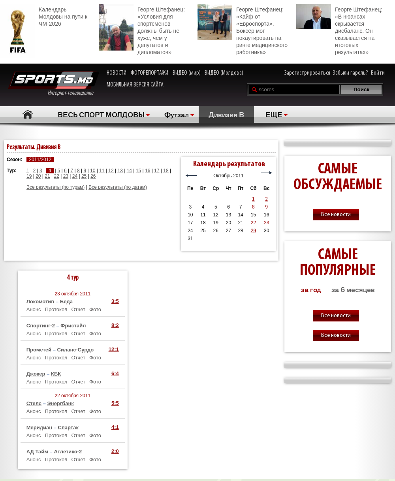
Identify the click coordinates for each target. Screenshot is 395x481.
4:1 (115, 427)
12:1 (114, 349)
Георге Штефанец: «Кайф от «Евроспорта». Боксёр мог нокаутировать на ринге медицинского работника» (243, 29)
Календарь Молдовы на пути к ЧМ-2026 (43, 15)
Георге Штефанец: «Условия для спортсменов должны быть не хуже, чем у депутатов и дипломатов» (142, 29)
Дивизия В (226, 114)
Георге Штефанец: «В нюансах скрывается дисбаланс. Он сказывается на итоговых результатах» (339, 29)
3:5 (115, 301)
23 (65, 176)
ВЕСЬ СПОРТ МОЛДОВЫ (101, 114)
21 (47, 176)
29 (253, 230)
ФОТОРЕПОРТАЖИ (149, 73)
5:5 (115, 403)
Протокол (56, 309)
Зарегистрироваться (307, 73)
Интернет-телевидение (53, 83)
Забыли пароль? (350, 73)
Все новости (336, 215)
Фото (95, 309)
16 (147, 170)
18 (165, 170)
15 (138, 170)
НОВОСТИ (116, 73)
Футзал (176, 114)
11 (101, 170)
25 (84, 176)
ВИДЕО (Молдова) (224, 73)
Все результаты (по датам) (117, 187)
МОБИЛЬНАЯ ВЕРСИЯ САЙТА (135, 85)
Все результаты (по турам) (55, 187)
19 (29, 176)
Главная (28, 114)
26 (93, 176)
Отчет (78, 309)
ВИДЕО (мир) (187, 73)
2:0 (115, 451)
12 (110, 170)
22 (56, 176)
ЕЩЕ (273, 114)
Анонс (33, 309)
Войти (378, 73)
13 (119, 170)
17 (156, 170)
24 (74, 176)
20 (38, 176)
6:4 (115, 373)
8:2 (115, 325)
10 (92, 170)
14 (129, 170)
